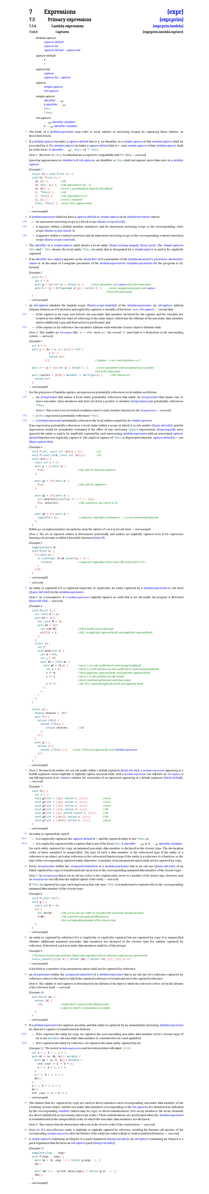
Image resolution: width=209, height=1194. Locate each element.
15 (25, 1102)
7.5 (32, 19)
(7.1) (25, 396)
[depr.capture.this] (41, 441)
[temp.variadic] (118, 1139)
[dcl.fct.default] (173, 777)
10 (25, 833)
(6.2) (25, 327)
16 (25, 1129)
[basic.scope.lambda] (102, 305)
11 (25, 866)
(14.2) (24, 1042)
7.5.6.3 (33, 31)
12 (25, 937)
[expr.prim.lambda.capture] (163, 31)
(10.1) (24, 838)
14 (25, 1024)
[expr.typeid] (166, 429)
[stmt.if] (99, 538)
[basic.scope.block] (111, 221)
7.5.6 (32, 26)
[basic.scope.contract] (59, 239)
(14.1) (24, 1033)
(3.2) (25, 226)
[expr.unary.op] (142, 401)
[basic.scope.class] (57, 230)
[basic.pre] (147, 245)
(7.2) (25, 415)
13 (25, 974)
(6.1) (25, 314)
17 (25, 1138)
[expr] (175, 12)
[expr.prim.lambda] (168, 26)
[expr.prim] (171, 19)
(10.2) (24, 843)
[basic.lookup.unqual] (124, 245)
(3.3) (25, 235)
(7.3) (25, 420)
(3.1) (25, 221)
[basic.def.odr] (161, 425)
